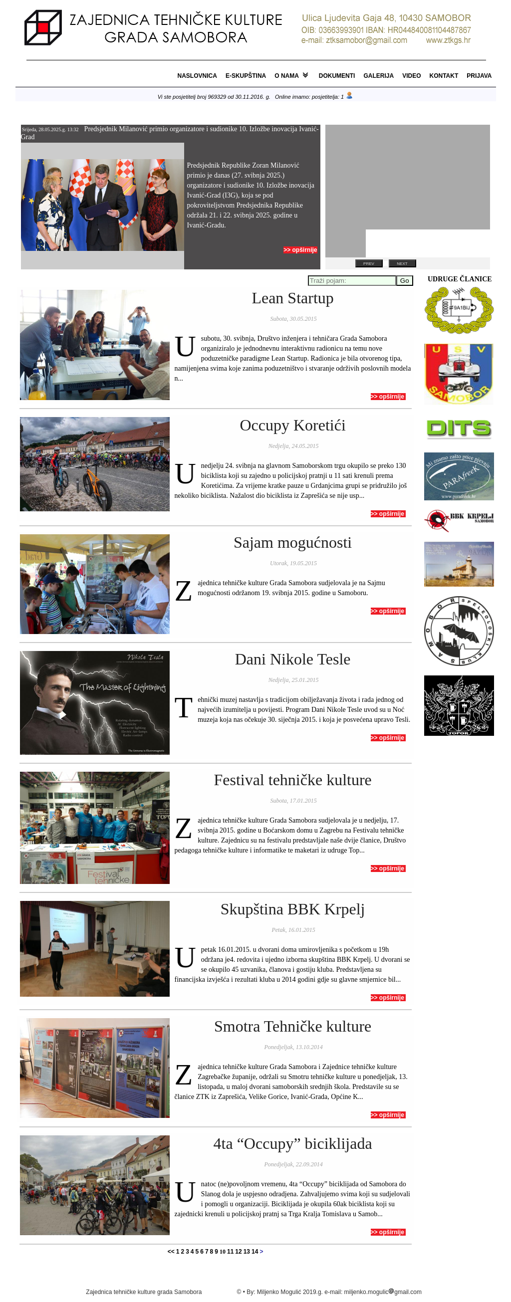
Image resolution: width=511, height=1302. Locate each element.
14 (255, 1251)
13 (247, 1251)
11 (230, 1251)
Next (402, 263)
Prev (368, 263)
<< (171, 1251)
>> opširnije (300, 249)
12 (238, 1251)
